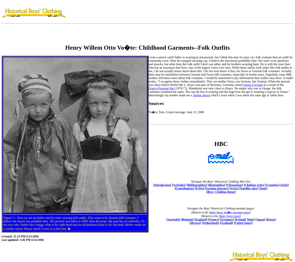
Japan (260, 219)
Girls (284, 185)
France (213, 219)
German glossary (216, 188)
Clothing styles (254, 185)
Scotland (226, 223)
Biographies (216, 185)
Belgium (187, 219)
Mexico (195, 223)
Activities (179, 185)
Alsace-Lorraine (253, 85)
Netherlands (210, 223)
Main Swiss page (229, 216)
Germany (227, 219)
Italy (251, 219)
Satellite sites (248, 188)
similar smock (201, 95)
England (200, 219)
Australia (173, 219)
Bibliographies (196, 185)
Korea (271, 219)
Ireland (240, 219)
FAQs (199, 188)
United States (243, 223)
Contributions (184, 188)
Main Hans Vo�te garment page (229, 212)
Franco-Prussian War (161, 88)
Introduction (162, 185)
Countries (272, 185)
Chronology (234, 185)
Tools (263, 188)
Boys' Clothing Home (221, 192)
